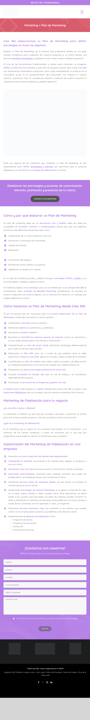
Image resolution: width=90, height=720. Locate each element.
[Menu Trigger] (82, 12)
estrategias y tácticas (42, 166)
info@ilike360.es (51, 2)
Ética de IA (82, 672)
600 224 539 (36, 2)
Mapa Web (45, 675)
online (78, 278)
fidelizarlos (20, 392)
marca (37, 170)
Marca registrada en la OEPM (52, 669)
